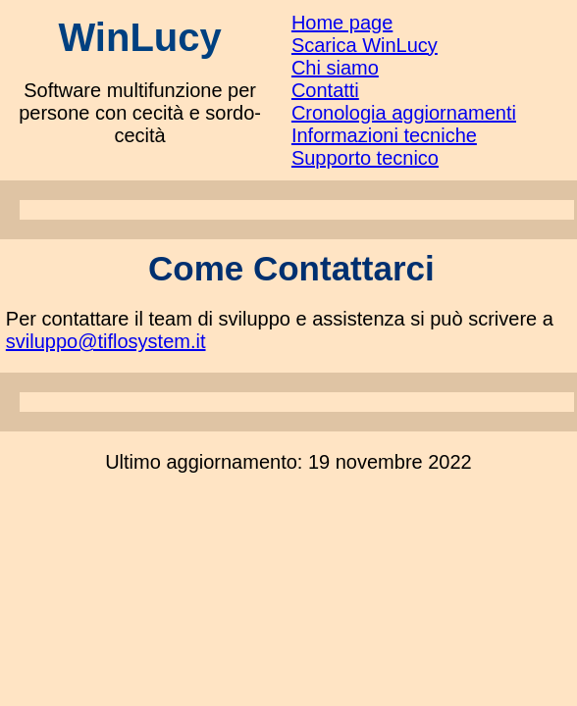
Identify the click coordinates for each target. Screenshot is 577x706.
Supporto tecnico (365, 158)
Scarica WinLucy (364, 45)
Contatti (325, 90)
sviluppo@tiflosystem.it (106, 341)
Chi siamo (335, 67)
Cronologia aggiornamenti (403, 113)
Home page (342, 22)
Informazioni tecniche (384, 135)
